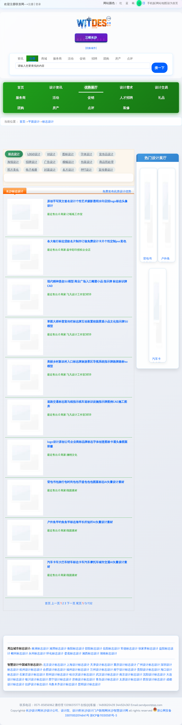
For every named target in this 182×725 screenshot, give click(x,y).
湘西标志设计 (90, 653)
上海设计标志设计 (78, 664)
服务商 (21, 97)
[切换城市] (91, 47)
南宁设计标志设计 (125, 669)
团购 (20, 108)
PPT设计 (86, 169)
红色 (120, 3)
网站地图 (161, 3)
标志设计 (48, 121)
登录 (38, 4)
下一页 (71, 603)
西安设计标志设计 (154, 679)
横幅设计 (68, 161)
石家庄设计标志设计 (32, 674)
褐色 (133, 3)
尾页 (79, 603)
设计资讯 (55, 87)
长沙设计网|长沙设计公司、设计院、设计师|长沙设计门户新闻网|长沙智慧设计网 (77, 710)
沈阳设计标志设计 (154, 674)
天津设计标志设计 (101, 664)
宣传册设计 (106, 169)
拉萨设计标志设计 (36, 684)
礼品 (161, 97)
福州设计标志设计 (77, 669)
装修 (126, 108)
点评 (91, 108)
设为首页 (172, 3)
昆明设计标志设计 (89, 684)
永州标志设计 (37, 653)
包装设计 (86, 161)
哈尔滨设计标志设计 (82, 674)
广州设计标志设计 (148, 664)
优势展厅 (90, 87)
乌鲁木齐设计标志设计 (63, 684)
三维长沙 (91, 37)
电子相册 (31, 169)
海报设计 (13, 161)
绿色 (139, 3)
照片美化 (13, 169)
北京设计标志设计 (54, 664)
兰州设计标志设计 (101, 669)
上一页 (55, 603)
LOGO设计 (33, 154)
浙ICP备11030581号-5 (103, 715)
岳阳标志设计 (111, 648)
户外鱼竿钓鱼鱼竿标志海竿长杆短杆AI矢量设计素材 (80, 522)
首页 (20, 87)
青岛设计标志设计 (107, 679)
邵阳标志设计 (93, 648)
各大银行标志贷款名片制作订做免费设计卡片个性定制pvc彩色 (86, 241)
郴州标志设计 (19, 653)
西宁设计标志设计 (60, 679)
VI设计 (51, 154)
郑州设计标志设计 (57, 674)
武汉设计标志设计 (107, 674)
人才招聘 (126, 97)
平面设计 (34, 121)
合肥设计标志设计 (54, 669)
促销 (91, 97)
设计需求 (126, 87)
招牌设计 (31, 161)
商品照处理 (106, 161)
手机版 (151, 3)
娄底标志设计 (73, 653)
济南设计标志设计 (83, 679)
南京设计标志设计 (130, 674)
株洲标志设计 (40, 648)
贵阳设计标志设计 (148, 669)
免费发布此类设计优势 (117, 191)
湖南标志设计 (108, 653)
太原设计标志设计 (130, 679)
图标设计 (68, 154)
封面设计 (50, 169)
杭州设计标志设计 (30, 669)
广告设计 (50, 161)
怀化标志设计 (55, 653)
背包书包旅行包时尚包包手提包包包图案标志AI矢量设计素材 (85, 482)
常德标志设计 (129, 648)
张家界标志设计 (148, 648)
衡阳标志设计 (75, 648)
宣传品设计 (106, 154)
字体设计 (86, 154)
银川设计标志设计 (36, 679)
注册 (30, 4)
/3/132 (87, 603)
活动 (55, 97)
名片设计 (68, 169)
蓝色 (127, 3)
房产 (55, 108)
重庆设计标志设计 (125, 664)
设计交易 (161, 87)
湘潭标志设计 (58, 648)
